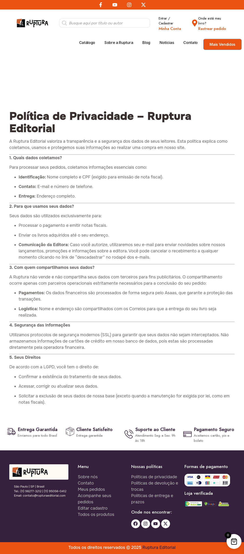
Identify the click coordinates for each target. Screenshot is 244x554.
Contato (190, 42)
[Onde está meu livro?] (194, 23)
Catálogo (87, 42)
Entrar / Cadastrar (166, 21)
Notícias (167, 42)
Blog (146, 42)
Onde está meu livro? (209, 21)
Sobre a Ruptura (118, 42)
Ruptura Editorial (158, 547)
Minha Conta (170, 28)
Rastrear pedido (212, 28)
